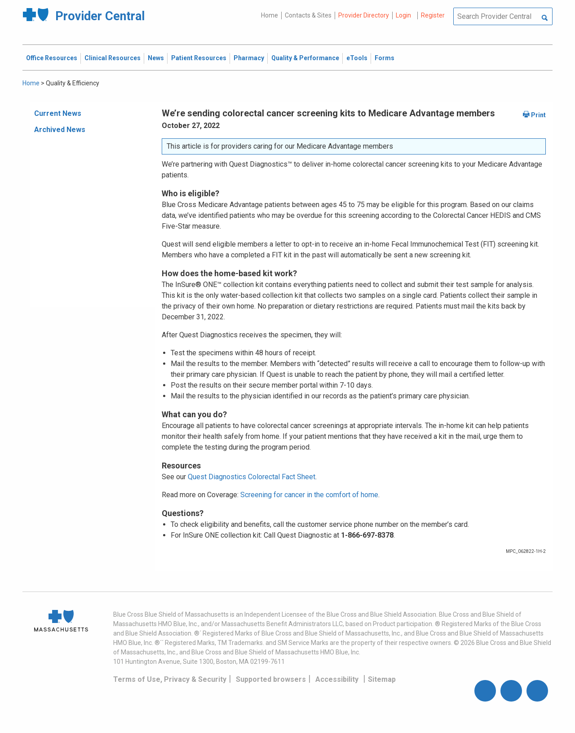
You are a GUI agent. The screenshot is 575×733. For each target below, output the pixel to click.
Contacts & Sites (308, 15)
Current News (57, 113)
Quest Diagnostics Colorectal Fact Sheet (251, 476)
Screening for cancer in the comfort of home (309, 494)
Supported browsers (271, 679)
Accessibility (336, 679)
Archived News (59, 129)
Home (269, 15)
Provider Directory (363, 15)
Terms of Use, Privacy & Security (169, 679)
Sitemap (382, 679)
